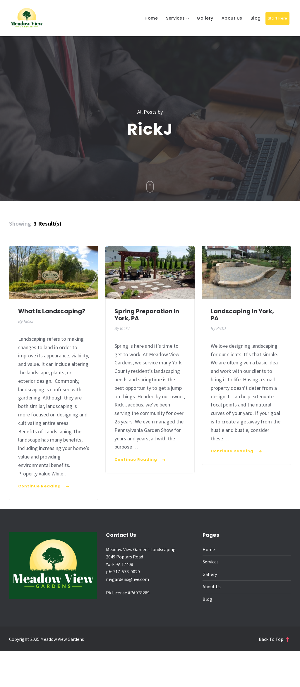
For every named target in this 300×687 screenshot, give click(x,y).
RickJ (28, 321)
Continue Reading (39, 486)
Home (151, 18)
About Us (232, 18)
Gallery (205, 18)
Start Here (277, 18)
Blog (256, 18)
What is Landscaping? (51, 311)
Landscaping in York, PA (242, 314)
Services (175, 18)
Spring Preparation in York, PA (146, 314)
